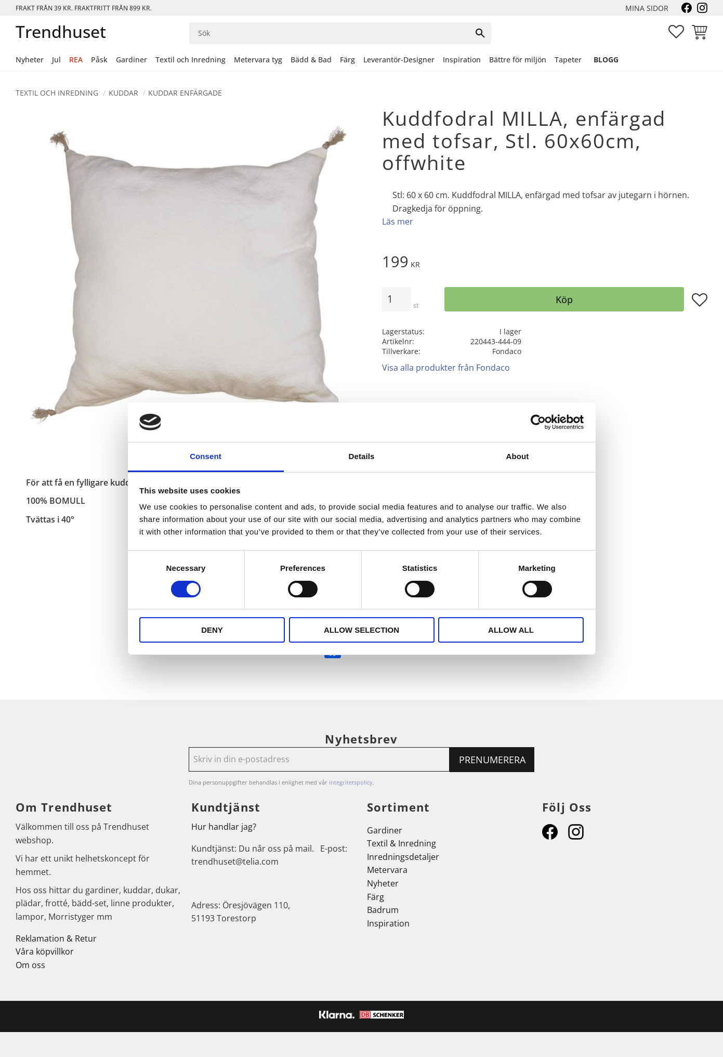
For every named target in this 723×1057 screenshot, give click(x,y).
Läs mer (397, 221)
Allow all (511, 629)
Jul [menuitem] (56, 59)
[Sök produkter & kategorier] (330, 33)
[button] (676, 32)
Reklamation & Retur (56, 938)
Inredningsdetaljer (403, 857)
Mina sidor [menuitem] (646, 8)
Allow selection (361, 629)
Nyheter (383, 883)
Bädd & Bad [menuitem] (311, 59)
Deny (212, 629)
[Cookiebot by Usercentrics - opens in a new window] (538, 422)
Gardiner (384, 830)
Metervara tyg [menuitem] (258, 59)
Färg (375, 897)
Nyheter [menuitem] (30, 59)
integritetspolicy (351, 782)
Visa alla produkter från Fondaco (446, 367)
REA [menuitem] (76, 59)
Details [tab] (362, 456)
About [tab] (517, 456)
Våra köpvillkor (45, 951)
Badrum (383, 910)
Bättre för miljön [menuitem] (517, 59)
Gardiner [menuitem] (131, 59)
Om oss (30, 965)
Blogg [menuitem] (606, 59)
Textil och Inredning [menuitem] (190, 59)
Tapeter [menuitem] (568, 59)
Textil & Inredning (401, 843)
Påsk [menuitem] (99, 59)
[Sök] (480, 33)
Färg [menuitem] (347, 59)
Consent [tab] (205, 456)
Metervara (387, 870)
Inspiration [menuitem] (462, 59)
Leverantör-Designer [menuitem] (399, 59)
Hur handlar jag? (223, 826)
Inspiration (388, 923)
